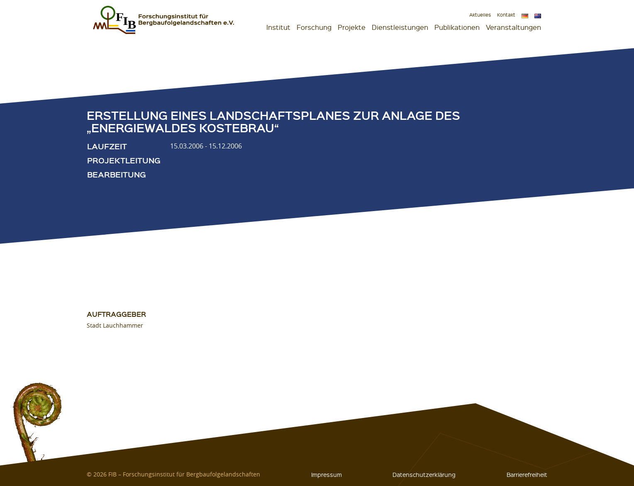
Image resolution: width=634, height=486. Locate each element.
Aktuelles (480, 15)
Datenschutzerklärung (424, 474)
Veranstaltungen (513, 27)
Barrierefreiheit (527, 474)
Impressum (326, 474)
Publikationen (457, 27)
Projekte (352, 27)
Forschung (314, 27)
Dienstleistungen (400, 27)
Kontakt (506, 15)
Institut (278, 27)
